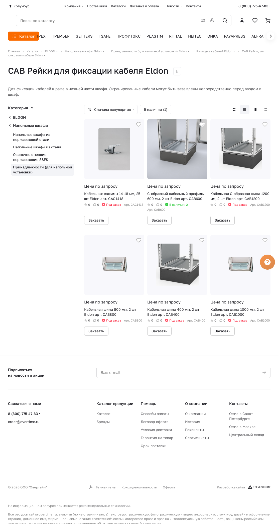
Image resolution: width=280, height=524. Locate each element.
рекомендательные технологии (104, 506)
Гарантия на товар (157, 438)
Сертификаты (197, 438)
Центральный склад (246, 435)
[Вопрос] (267, 262)
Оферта (169, 487)
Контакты (238, 403)
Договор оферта (155, 422)
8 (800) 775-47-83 (253, 6)
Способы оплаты (155, 413)
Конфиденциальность (139, 487)
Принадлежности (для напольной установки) (42, 169)
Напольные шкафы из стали (37, 147)
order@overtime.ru (23, 422)
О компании (196, 403)
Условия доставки (156, 430)
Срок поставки (154, 446)
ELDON (19, 117)
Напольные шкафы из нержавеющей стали (31, 137)
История (192, 422)
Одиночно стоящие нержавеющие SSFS (30, 157)
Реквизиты (194, 430)
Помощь (148, 403)
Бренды (103, 422)
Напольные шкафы (30, 125)
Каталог (103, 413)
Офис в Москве (242, 427)
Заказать (96, 220)
